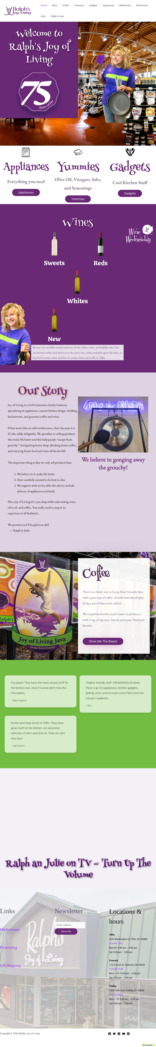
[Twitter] (114, 1033)
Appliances (106, 5)
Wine (54, 5)
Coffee (64, 5)
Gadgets (91, 5)
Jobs (42, 16)
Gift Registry (10, 965)
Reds (100, 263)
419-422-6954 (116, 994)
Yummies (78, 5)
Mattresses (123, 5)
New (54, 339)
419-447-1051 (116, 943)
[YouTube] (123, 1033)
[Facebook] (109, 1033)
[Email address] (70, 925)
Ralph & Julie (57, 16)
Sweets (54, 263)
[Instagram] (119, 1033)
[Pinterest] (128, 1033)
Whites (77, 301)
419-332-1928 (116, 969)
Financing (8, 947)
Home (43, 5)
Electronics (139, 5)
